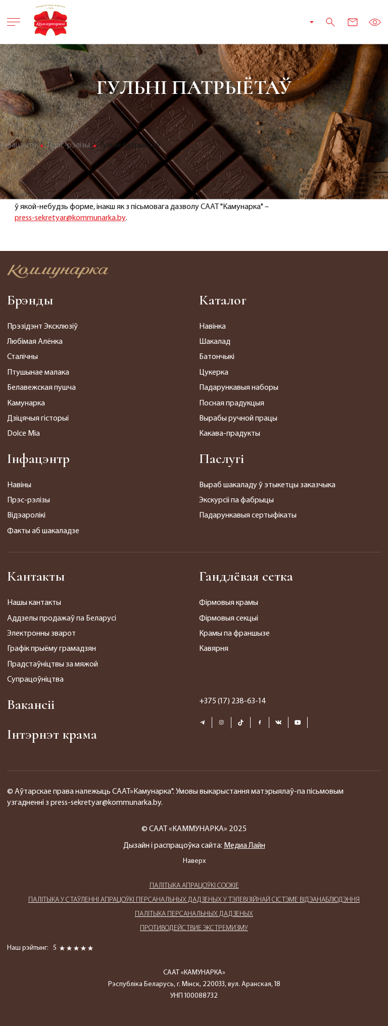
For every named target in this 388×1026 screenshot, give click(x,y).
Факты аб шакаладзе (43, 531)
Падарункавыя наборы (238, 388)
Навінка (212, 327)
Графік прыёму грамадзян (51, 649)
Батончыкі (216, 357)
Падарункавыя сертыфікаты (248, 515)
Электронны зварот (41, 634)
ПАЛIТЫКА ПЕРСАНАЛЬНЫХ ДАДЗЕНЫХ (194, 914)
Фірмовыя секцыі (228, 618)
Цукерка (213, 373)
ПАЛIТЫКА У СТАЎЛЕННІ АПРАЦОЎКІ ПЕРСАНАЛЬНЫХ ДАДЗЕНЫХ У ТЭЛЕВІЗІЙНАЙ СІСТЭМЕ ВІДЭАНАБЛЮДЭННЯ (194, 900)
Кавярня (213, 649)
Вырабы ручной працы (238, 419)
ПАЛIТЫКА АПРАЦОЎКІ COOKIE (194, 886)
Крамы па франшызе (234, 634)
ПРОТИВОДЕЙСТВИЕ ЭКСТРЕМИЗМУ (194, 928)
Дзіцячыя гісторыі (38, 419)
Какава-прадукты (229, 434)
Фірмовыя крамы (228, 603)
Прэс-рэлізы (28, 500)
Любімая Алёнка (35, 342)
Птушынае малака (38, 373)
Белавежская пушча (41, 388)
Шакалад (214, 342)
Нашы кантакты (34, 603)
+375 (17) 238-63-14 (232, 701)
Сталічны (22, 357)
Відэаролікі (26, 515)
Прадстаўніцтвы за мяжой (52, 664)
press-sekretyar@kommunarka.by (70, 218)
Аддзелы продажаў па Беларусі (61, 618)
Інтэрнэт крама (52, 734)
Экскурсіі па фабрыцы (236, 500)
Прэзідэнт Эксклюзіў (42, 327)
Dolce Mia (23, 434)
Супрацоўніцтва (35, 680)
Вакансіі (31, 704)
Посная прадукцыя (231, 403)
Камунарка (26, 403)
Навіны (19, 485)
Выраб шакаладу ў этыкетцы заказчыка (267, 485)
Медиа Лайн (244, 846)
